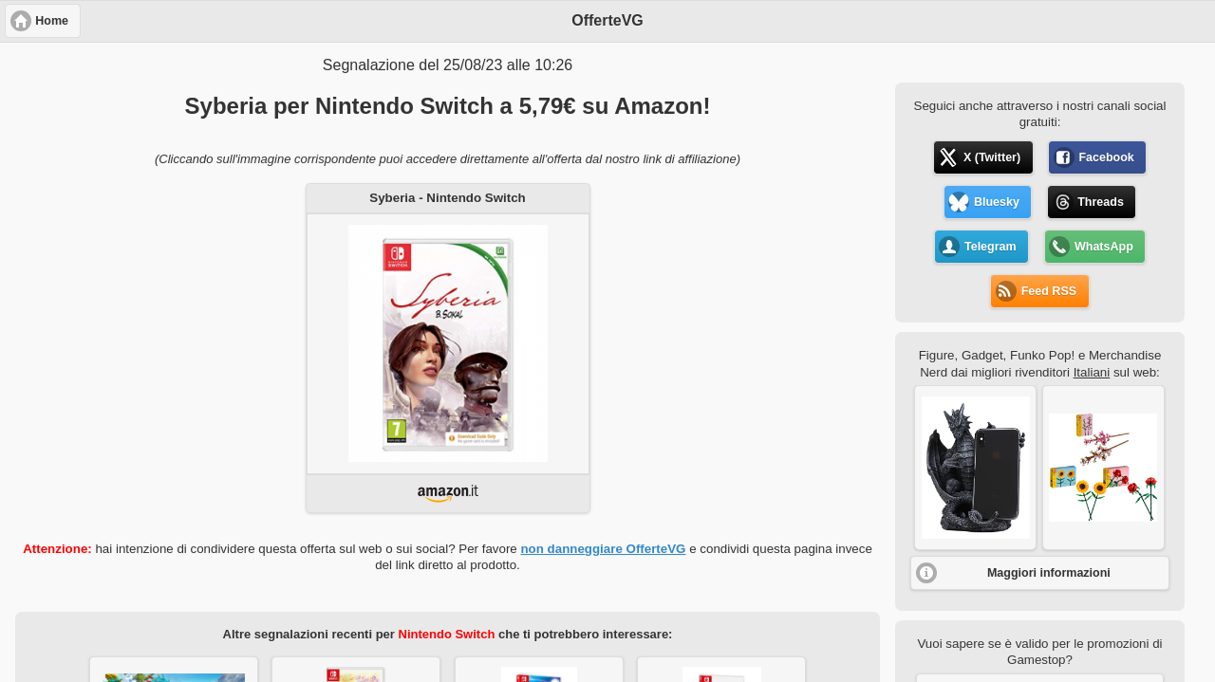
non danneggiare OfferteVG (602, 549)
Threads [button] (1100, 202)
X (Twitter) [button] (991, 157)
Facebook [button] (1105, 157)
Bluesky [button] (996, 202)
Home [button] (51, 21)
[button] (975, 467)
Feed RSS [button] (1048, 291)
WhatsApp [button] (1104, 246)
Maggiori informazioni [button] (1049, 573)
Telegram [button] (990, 246)
